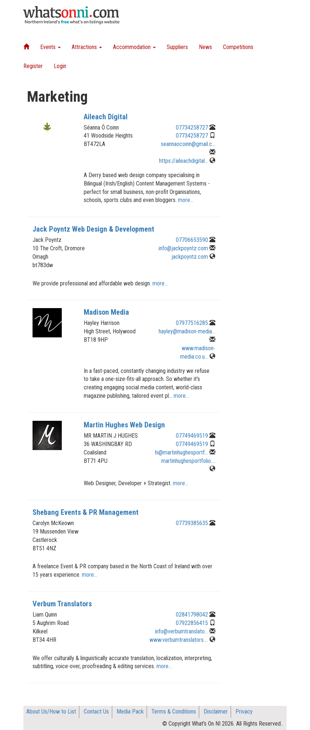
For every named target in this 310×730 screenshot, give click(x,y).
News (205, 47)
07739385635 (192, 523)
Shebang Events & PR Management (86, 512)
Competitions (238, 47)
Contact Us (96, 711)
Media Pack (130, 711)
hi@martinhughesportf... (181, 452)
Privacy (244, 711)
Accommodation (134, 47)
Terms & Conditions (173, 711)
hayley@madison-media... (187, 331)
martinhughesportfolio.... (188, 460)
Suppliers (177, 47)
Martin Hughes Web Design (124, 424)
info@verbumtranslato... (181, 631)
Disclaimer (216, 711)
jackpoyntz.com (189, 256)
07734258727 (192, 127)
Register (33, 66)
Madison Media (106, 312)
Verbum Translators (62, 603)
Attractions (87, 47)
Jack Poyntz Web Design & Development (93, 229)
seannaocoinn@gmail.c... (188, 144)
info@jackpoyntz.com (183, 248)
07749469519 (192, 435)
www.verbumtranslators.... (179, 639)
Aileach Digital (106, 116)
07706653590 (192, 239)
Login (60, 66)
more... (185, 199)
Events (50, 47)
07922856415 (192, 622)
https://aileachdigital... (183, 160)
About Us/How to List (51, 711)
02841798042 (192, 614)
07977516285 (192, 322)
